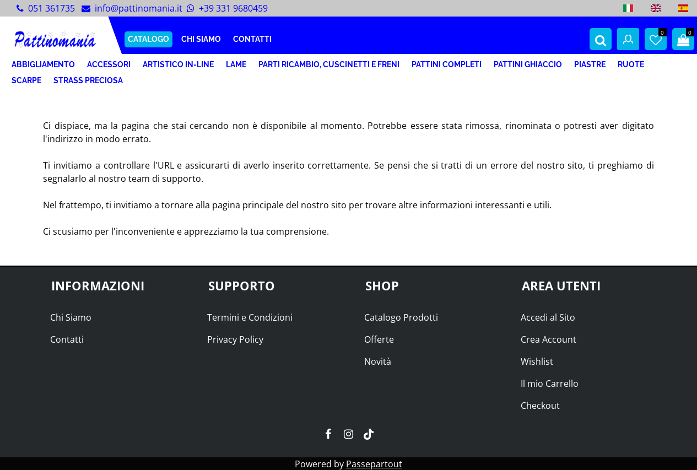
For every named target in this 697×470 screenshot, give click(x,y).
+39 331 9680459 (233, 8)
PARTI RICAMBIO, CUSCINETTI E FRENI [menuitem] (328, 64)
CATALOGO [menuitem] (148, 39)
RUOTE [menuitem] (631, 64)
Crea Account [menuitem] (548, 339)
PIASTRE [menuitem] (590, 64)
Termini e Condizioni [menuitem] (250, 317)
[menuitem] (628, 8)
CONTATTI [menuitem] (252, 39)
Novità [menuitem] (377, 361)
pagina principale (248, 205)
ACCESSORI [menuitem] (109, 64)
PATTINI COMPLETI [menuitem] (447, 64)
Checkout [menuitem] (540, 405)
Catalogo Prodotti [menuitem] (401, 317)
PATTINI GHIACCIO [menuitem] (528, 64)
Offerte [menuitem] (379, 339)
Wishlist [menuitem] (537, 361)
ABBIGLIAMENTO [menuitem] (43, 64)
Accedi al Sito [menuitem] (548, 317)
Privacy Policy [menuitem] (235, 339)
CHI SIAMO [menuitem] (201, 39)
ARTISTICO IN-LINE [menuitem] (178, 64)
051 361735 (51, 8)
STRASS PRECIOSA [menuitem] (88, 80)
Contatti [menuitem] (67, 339)
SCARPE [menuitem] (26, 80)
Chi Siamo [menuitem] (70, 317)
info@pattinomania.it (138, 8)
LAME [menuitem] (236, 64)
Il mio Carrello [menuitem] (550, 383)
